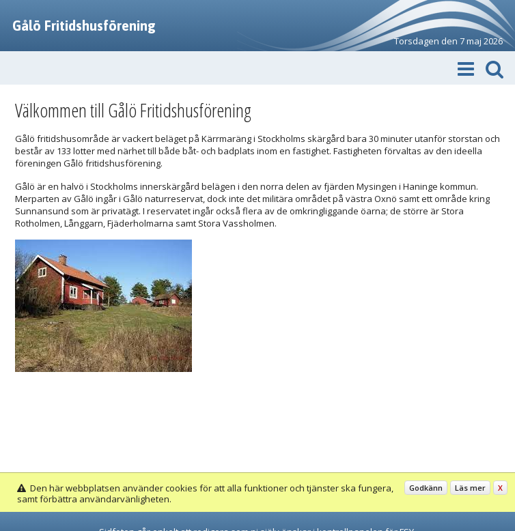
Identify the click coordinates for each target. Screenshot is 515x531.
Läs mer (470, 488)
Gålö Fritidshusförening (84, 25)
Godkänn (426, 488)
